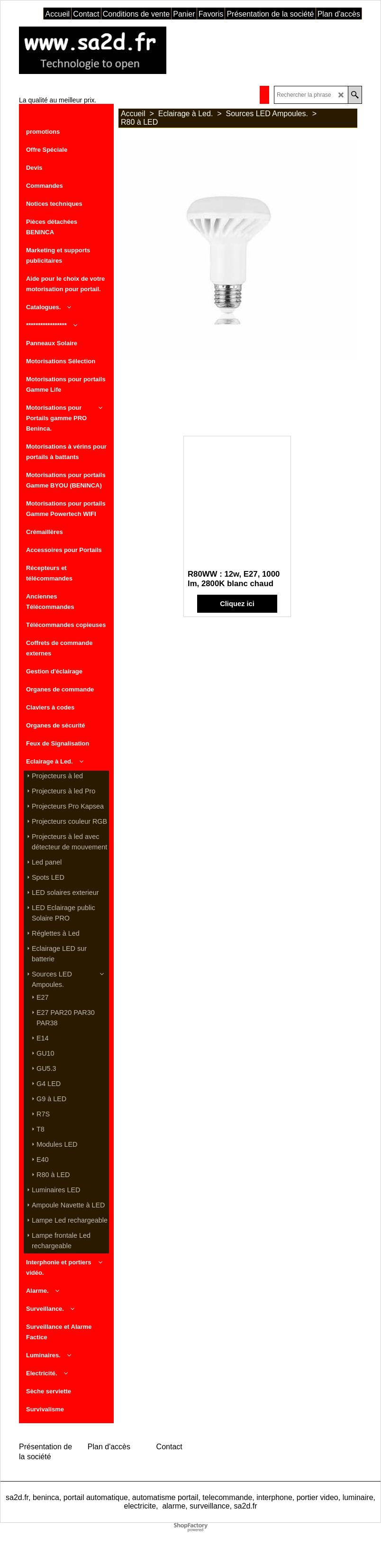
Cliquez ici (237, 604)
